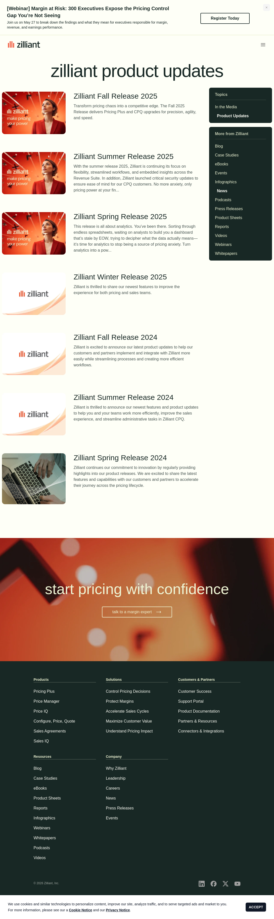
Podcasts (223, 200)
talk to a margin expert (137, 612)
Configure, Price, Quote (54, 721)
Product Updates (232, 116)
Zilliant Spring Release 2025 (136, 217)
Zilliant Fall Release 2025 (136, 96)
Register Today (225, 18)
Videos (221, 236)
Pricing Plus (44, 691)
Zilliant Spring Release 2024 (136, 458)
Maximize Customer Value (129, 721)
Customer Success (194, 691)
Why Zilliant (116, 768)
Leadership (116, 778)
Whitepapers (226, 254)
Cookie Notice (80, 910)
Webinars (223, 245)
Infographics (226, 182)
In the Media (226, 107)
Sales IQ (41, 741)
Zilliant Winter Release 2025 (136, 277)
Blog (219, 146)
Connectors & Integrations (201, 731)
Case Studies (227, 155)
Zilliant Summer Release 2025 (136, 156)
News (221, 191)
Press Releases (229, 209)
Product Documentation (199, 711)
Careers (113, 788)
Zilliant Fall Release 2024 (136, 337)
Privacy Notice (118, 910)
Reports (222, 227)
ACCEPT (256, 907)
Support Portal (190, 701)
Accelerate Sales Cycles (127, 711)
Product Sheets (228, 218)
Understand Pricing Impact (129, 731)
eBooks (221, 164)
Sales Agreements (50, 731)
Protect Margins (120, 701)
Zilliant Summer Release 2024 (136, 397)
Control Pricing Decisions (128, 691)
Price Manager (46, 701)
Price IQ (41, 711)
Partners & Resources (197, 721)
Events (221, 173)
